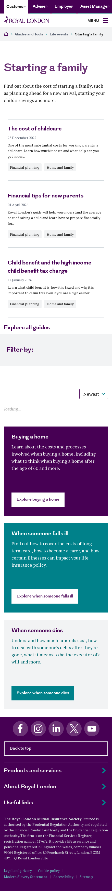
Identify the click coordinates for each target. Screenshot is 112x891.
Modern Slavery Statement (25, 876)
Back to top (20, 748)
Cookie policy (49, 870)
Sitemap (86, 876)
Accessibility (63, 876)
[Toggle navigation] (97, 21)
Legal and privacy (18, 870)
